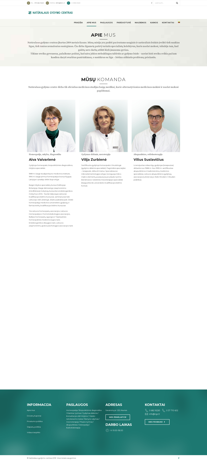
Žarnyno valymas (91, 426)
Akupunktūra (71, 432)
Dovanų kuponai (34, 423)
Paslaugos (106, 22)
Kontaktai (168, 22)
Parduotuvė (124, 22)
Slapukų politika (34, 434)
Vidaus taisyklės (33, 440)
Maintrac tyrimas (74, 420)
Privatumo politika (35, 429)
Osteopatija (84, 432)
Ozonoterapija (72, 429)
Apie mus (91, 22)
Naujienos (140, 22)
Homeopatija (72, 417)
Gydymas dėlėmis (90, 420)
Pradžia (78, 22)
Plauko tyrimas (86, 429)
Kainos (154, 22)
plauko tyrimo (115, 184)
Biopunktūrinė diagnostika (90, 417)
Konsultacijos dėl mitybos (77, 423)
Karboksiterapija (73, 435)
